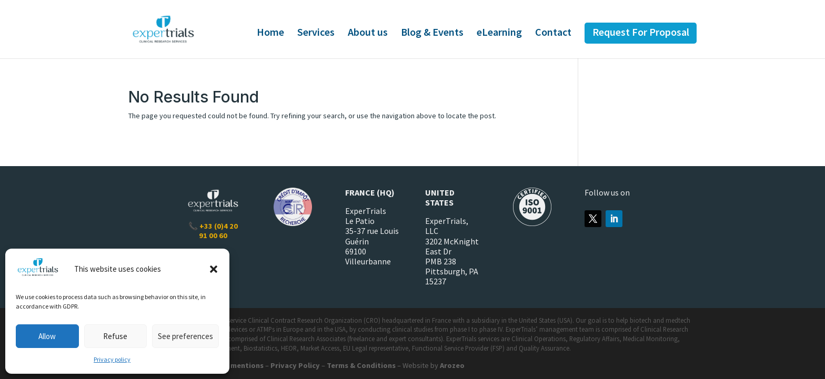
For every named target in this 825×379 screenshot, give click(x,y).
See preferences (185, 336)
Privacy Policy (295, 365)
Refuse (115, 336)
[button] (213, 269)
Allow (47, 336)
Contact (553, 33)
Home (270, 33)
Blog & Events (432, 33)
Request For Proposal (640, 33)
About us (368, 33)
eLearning (499, 33)
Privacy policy (112, 359)
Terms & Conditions (361, 365)
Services (316, 33)
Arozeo (452, 365)
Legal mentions (236, 365)
